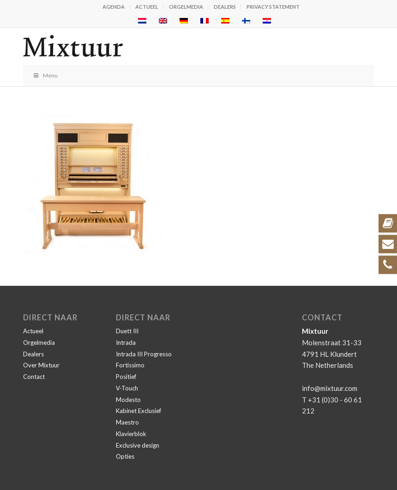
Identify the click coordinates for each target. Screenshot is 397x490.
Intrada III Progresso (144, 354)
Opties (125, 456)
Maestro (127, 422)
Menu (45, 75)
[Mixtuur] (163, 46)
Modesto (128, 399)
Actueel (146, 7)
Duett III (127, 331)
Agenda (113, 7)
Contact (34, 376)
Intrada (126, 342)
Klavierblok (131, 433)
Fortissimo (130, 365)
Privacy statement (273, 7)
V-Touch (127, 388)
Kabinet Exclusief (138, 410)
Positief (126, 376)
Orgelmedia (186, 7)
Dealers (225, 7)
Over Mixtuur (41, 365)
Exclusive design (137, 445)
